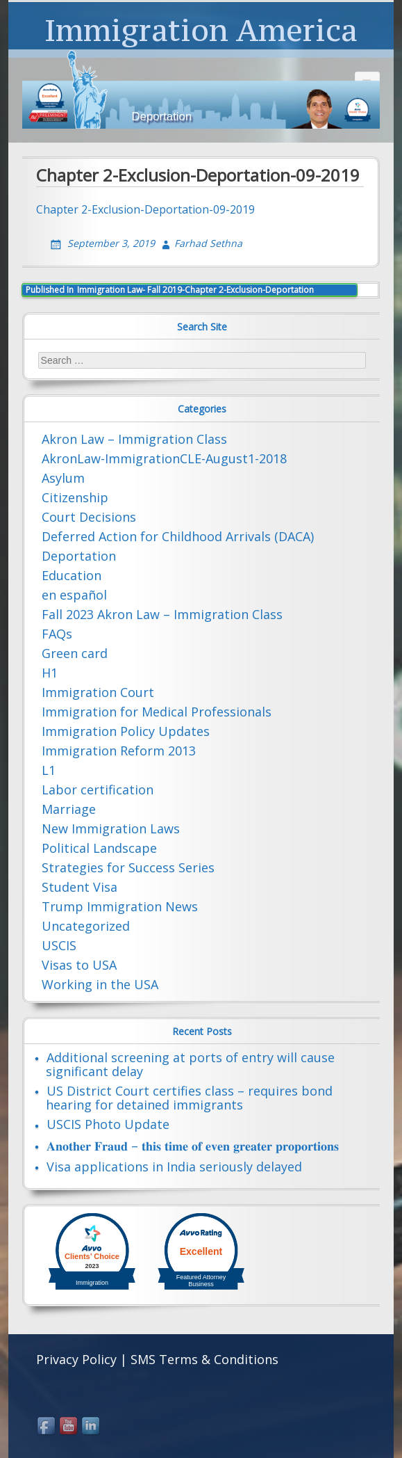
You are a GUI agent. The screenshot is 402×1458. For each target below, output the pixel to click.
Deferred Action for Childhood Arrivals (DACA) (178, 536)
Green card (75, 653)
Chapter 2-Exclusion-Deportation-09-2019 (145, 209)
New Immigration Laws (111, 828)
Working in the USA (100, 984)
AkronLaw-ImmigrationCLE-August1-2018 (164, 458)
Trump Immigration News (120, 906)
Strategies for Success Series (128, 867)
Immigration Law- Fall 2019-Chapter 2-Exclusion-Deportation (170, 290)
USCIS (59, 945)
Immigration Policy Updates (126, 731)
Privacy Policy (76, 1359)
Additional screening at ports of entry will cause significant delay (190, 1064)
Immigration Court (98, 692)
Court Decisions (89, 516)
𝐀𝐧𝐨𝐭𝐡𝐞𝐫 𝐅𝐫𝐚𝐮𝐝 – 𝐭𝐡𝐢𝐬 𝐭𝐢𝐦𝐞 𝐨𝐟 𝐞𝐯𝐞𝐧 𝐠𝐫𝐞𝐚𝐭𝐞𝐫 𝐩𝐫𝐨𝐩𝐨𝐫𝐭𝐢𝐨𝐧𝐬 (193, 1145)
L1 (49, 770)
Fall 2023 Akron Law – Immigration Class (162, 614)
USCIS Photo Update (108, 1124)
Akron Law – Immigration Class (134, 439)
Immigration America (201, 29)
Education (71, 575)
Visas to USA (79, 964)
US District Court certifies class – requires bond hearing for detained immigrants (189, 1097)
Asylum (63, 478)
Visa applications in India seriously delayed (174, 1166)
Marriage (69, 809)
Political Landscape (99, 848)
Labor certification (97, 789)
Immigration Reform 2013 (119, 750)
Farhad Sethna (208, 243)
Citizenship (75, 497)
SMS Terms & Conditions (204, 1359)
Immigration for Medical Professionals (156, 711)
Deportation (79, 555)
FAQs (57, 633)
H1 (50, 672)
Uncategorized (86, 926)
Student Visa (79, 887)
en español (74, 594)
